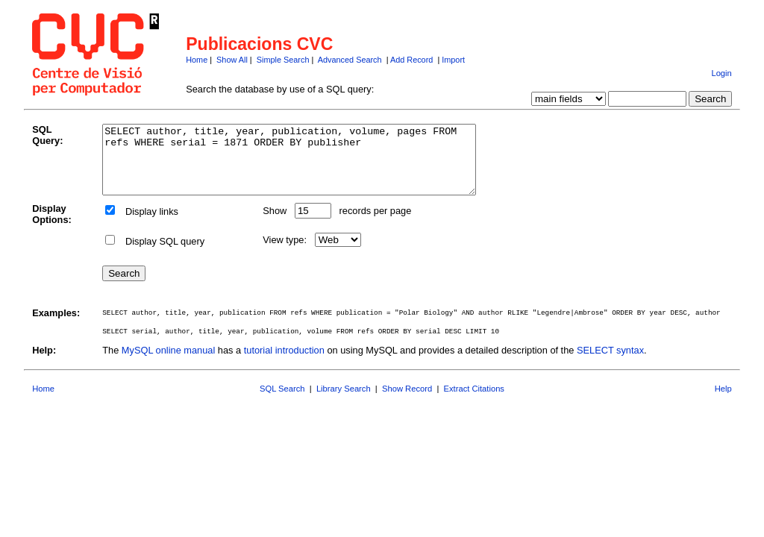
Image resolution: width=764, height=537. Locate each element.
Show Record (407, 402)
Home (196, 59)
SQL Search (282, 402)
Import (453, 59)
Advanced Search (350, 59)
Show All (232, 59)
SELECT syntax (610, 363)
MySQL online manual (168, 363)
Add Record (411, 59)
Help (723, 402)
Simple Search (283, 59)
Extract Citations (474, 402)
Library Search (343, 402)
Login (721, 73)
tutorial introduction (284, 363)
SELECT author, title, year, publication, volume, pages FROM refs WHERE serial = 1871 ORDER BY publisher (311, 166)
